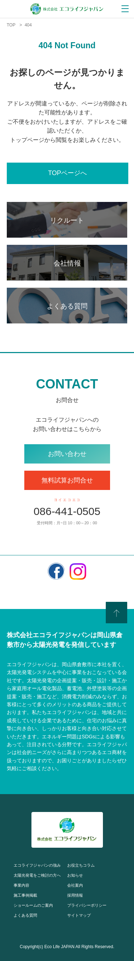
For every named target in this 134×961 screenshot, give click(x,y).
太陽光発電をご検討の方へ (37, 875)
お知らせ (75, 875)
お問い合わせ (67, 453)
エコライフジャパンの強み (37, 865)
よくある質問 (25, 915)
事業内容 (21, 885)
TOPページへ (67, 173)
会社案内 (75, 885)
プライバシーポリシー (86, 905)
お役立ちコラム (81, 865)
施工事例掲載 (25, 895)
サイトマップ (79, 915)
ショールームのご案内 (33, 905)
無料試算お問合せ (67, 480)
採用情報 (75, 895)
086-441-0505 (67, 511)
